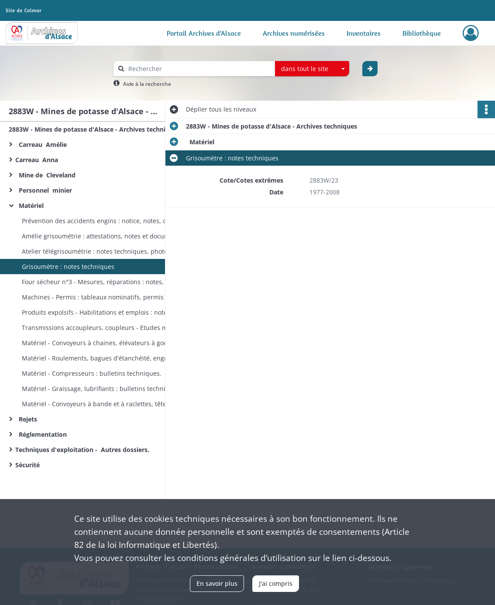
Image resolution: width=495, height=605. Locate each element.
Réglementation (42, 434)
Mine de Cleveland (47, 175)
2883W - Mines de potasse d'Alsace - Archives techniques (94, 129)
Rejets (27, 419)
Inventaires (364, 33)
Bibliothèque (421, 33)
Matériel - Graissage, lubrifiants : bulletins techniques (101, 388)
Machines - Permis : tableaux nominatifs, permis (93, 297)
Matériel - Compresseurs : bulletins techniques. (92, 373)
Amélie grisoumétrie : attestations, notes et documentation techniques (109, 236)
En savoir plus (216, 583)
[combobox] (312, 69)
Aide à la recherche (147, 84)
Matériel (30, 205)
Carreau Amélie (41, 144)
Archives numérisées (294, 33)
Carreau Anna (38, 160)
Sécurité (29, 465)
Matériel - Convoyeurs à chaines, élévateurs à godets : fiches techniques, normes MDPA (109, 343)
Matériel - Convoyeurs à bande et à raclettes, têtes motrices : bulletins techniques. (109, 404)
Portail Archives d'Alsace (204, 33)
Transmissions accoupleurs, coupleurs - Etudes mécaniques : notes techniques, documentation (109, 327)
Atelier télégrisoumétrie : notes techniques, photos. (97, 251)
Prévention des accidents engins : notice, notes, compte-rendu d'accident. (109, 221)
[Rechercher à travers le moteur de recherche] (198, 68)
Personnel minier (43, 190)
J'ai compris (275, 583)
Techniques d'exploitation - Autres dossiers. (83, 449)
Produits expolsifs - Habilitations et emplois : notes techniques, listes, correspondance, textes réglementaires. (109, 312)
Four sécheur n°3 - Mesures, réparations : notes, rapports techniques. (109, 282)
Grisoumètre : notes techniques (68, 266)
